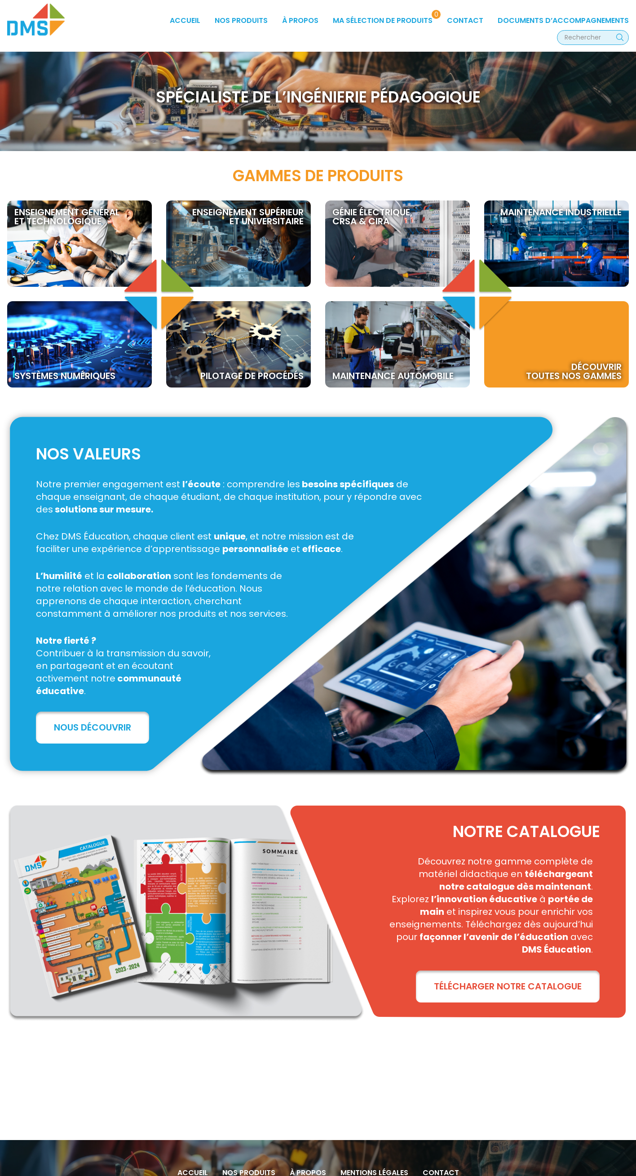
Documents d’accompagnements (563, 20)
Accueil (185, 20)
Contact (465, 20)
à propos (300, 20)
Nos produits (241, 20)
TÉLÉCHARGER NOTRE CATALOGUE (508, 986)
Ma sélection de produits (383, 20)
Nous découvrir (92, 727)
